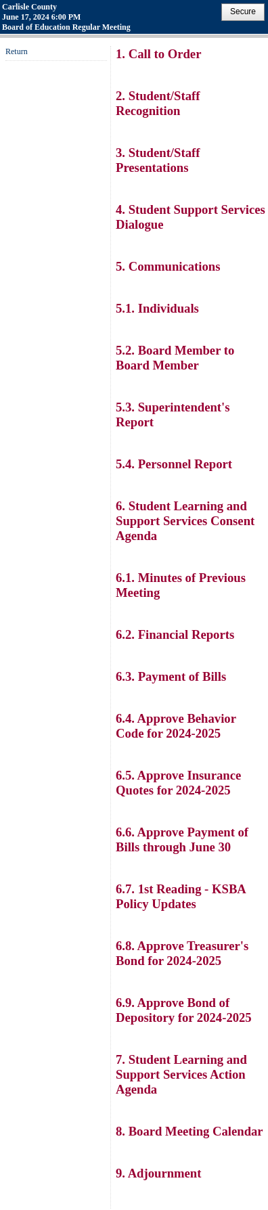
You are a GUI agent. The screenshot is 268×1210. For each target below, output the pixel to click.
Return (16, 51)
